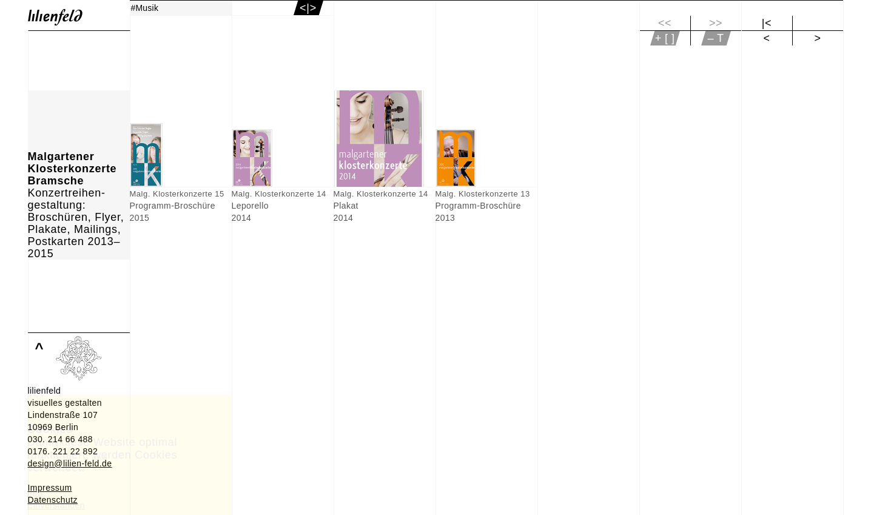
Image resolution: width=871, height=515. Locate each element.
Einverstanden (56, 505)
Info (34, 493)
